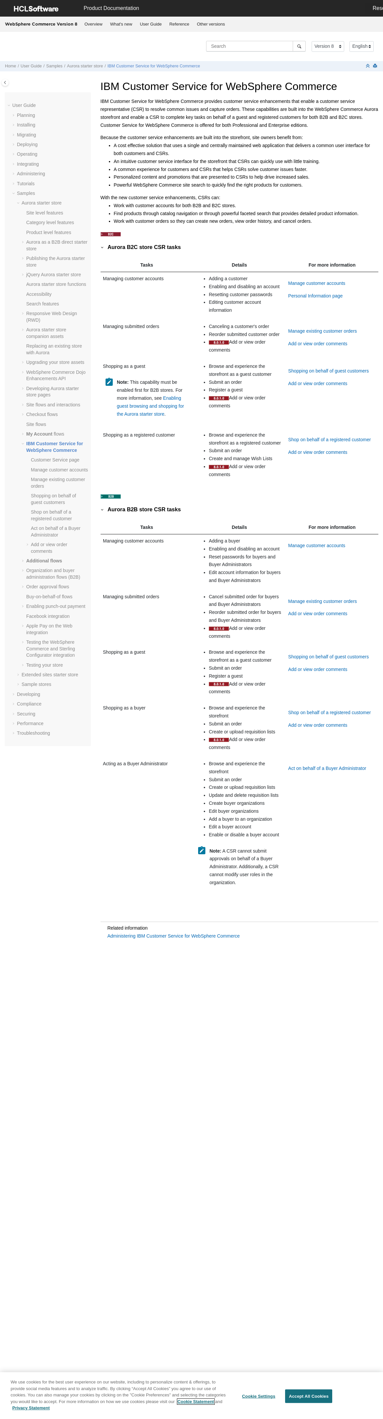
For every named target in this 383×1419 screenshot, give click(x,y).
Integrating (28, 164)
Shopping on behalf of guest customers (328, 371)
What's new (121, 24)
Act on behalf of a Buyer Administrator (327, 768)
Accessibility (38, 294)
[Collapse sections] (368, 66)
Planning (26, 115)
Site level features (44, 212)
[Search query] (256, 46)
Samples (54, 66)
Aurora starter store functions (56, 284)
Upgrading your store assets (55, 362)
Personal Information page (315, 295)
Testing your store (44, 665)
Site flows (36, 424)
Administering (31, 173)
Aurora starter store (85, 66)
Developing (28, 694)
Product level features (48, 232)
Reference (179, 24)
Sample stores (36, 684)
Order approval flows (47, 586)
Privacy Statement (31, 1410)
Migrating (26, 134)
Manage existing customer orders (322, 331)
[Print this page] (375, 66)
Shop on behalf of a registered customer (329, 439)
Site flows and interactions (53, 404)
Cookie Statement (196, 1403)
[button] (9, 105)
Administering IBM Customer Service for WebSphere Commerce (174, 936)
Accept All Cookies (309, 1398)
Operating (27, 154)
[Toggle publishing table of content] (5, 82)
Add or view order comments (317, 343)
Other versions (211, 24)
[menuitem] (93, 24)
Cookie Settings (258, 1398)
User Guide (151, 24)
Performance (30, 723)
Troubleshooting (33, 733)
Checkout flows (42, 414)
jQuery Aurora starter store (53, 274)
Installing (26, 124)
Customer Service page (55, 459)
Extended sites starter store (50, 674)
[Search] (299, 46)
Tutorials (26, 183)
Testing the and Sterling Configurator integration (50, 648)
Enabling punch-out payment (55, 606)
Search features (42, 303)
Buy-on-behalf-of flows (49, 596)
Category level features (50, 222)
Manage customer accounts (59, 469)
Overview (94, 24)
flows (45, 434)
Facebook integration (48, 616)
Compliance (29, 704)
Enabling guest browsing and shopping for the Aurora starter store (150, 406)
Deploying (27, 144)
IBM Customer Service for (154, 66)
